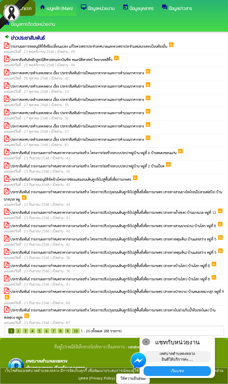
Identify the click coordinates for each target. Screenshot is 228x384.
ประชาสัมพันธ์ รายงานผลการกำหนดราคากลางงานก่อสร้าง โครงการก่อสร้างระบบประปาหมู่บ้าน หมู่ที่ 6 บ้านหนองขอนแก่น (93, 152)
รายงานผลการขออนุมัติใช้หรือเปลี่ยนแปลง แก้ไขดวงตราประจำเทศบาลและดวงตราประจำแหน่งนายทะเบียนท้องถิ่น (89, 46)
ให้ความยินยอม (133, 378)
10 (76, 331)
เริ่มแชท (177, 371)
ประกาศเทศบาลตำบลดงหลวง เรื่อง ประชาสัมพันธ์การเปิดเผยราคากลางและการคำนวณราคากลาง (77, 73)
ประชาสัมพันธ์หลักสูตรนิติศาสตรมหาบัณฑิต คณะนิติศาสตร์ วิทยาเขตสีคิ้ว (61, 59)
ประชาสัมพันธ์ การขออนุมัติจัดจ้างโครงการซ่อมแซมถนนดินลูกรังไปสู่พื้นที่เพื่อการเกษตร (71, 179)
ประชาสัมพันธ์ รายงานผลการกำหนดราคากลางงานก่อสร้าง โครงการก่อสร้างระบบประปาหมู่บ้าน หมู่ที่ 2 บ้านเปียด (87, 166)
